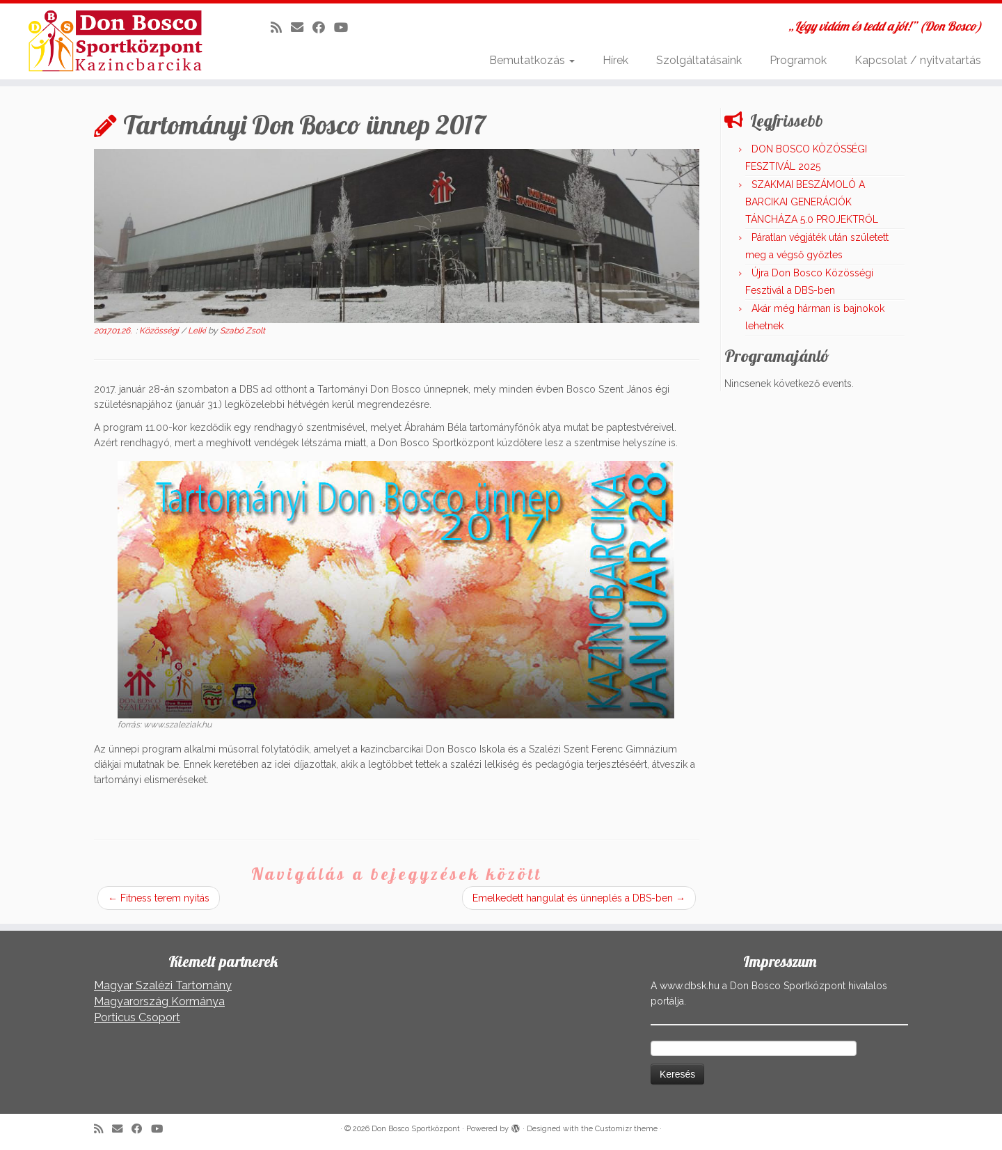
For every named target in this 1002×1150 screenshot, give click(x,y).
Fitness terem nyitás (158, 898)
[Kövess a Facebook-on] (323, 27)
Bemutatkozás (532, 60)
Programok (798, 60)
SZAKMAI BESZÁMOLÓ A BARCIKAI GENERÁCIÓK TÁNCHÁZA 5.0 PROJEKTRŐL (811, 202)
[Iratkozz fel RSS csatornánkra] (281, 27)
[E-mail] (301, 27)
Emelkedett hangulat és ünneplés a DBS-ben (578, 898)
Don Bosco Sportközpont (416, 1128)
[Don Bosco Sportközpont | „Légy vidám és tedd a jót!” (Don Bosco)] (115, 41)
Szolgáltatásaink (699, 60)
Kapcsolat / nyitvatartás (917, 60)
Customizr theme (626, 1128)
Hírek (615, 60)
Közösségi (160, 331)
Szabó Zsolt (242, 331)
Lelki (198, 331)
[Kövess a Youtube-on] (345, 27)
